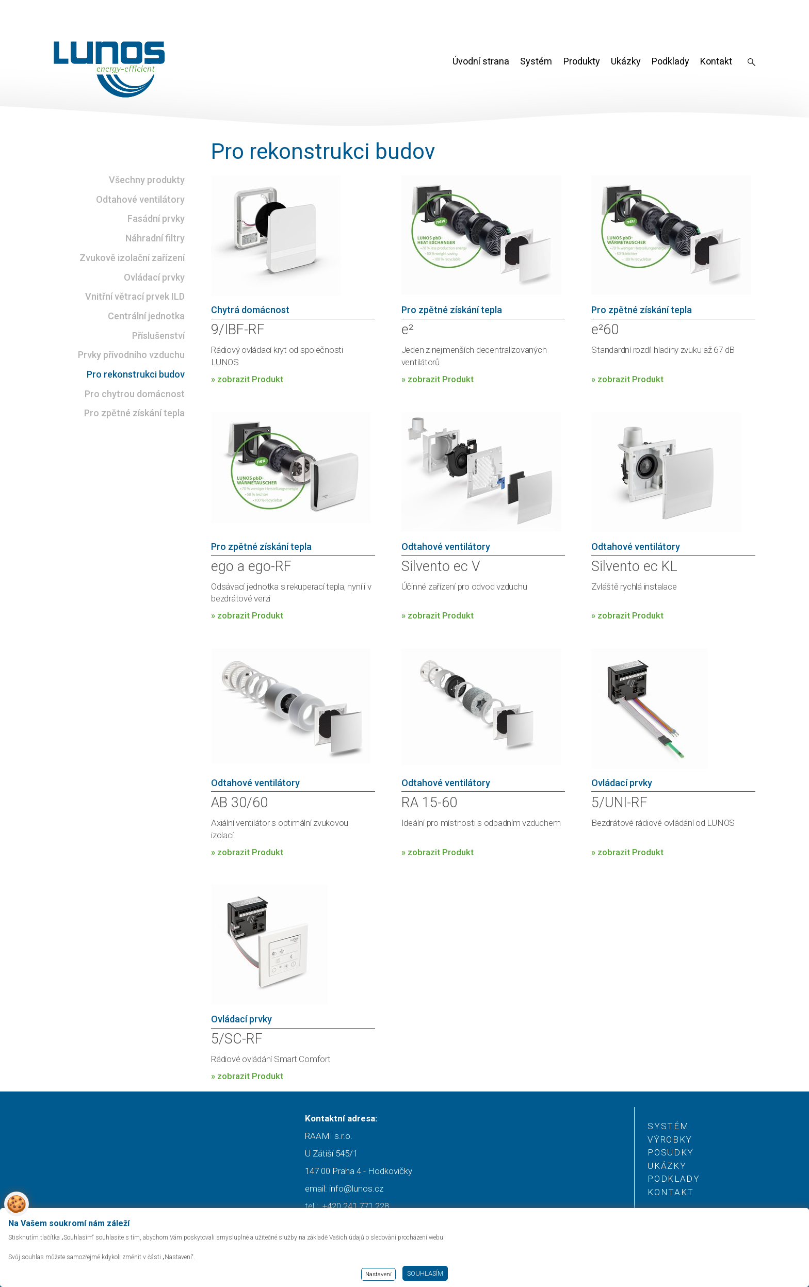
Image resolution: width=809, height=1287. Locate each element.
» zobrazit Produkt (247, 379)
